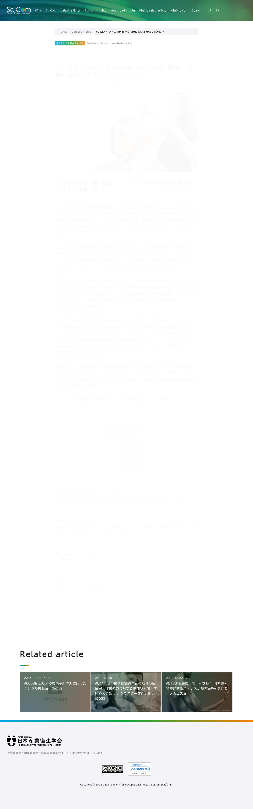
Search (197, 10)
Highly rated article (152, 10)
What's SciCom (46, 10)
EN (217, 10)
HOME (63, 33)
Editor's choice (96, 10)
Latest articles (71, 10)
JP (209, 10)
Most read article (122, 10)
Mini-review (179, 10)
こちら (94, 752)
